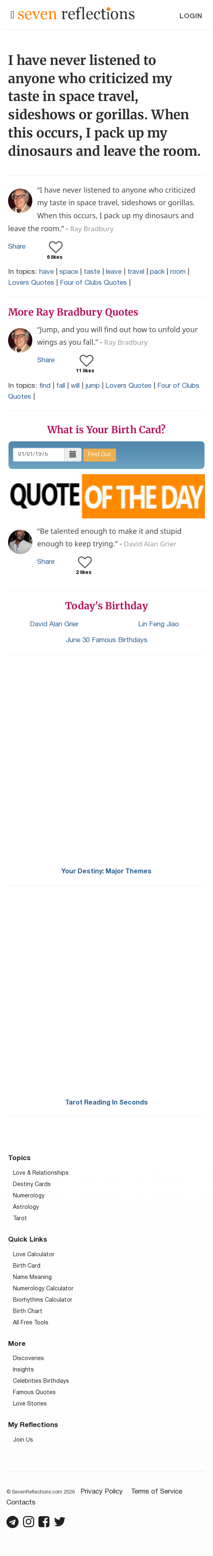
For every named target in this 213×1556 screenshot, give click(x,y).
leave (114, 272)
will (75, 386)
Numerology (28, 1196)
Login (190, 16)
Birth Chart (27, 1311)
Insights (23, 1370)
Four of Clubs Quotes (93, 283)
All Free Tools (31, 1323)
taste (92, 272)
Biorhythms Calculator (42, 1300)
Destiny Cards (32, 1184)
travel (135, 272)
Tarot (20, 1218)
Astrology (26, 1207)
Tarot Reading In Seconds (106, 1103)
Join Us (23, 1440)
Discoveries (28, 1358)
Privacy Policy (101, 1492)
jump (92, 386)
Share (16, 247)
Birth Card (26, 1266)
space (68, 272)
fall (60, 386)
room (178, 272)
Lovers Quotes (31, 283)
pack (157, 272)
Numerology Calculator (43, 1289)
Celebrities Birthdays (41, 1381)
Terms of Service (156, 1492)
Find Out (99, 455)
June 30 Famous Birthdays (107, 640)
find (45, 386)
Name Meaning (32, 1277)
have (46, 272)
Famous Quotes (34, 1392)
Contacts (21, 1503)
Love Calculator (34, 1254)
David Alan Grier (54, 624)
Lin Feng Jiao (158, 624)
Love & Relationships (41, 1173)
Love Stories (30, 1404)
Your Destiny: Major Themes (106, 872)
